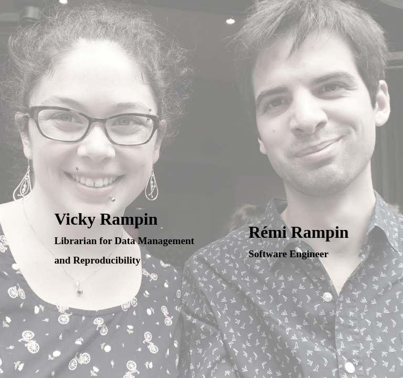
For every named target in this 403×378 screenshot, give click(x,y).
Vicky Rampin (124, 237)
